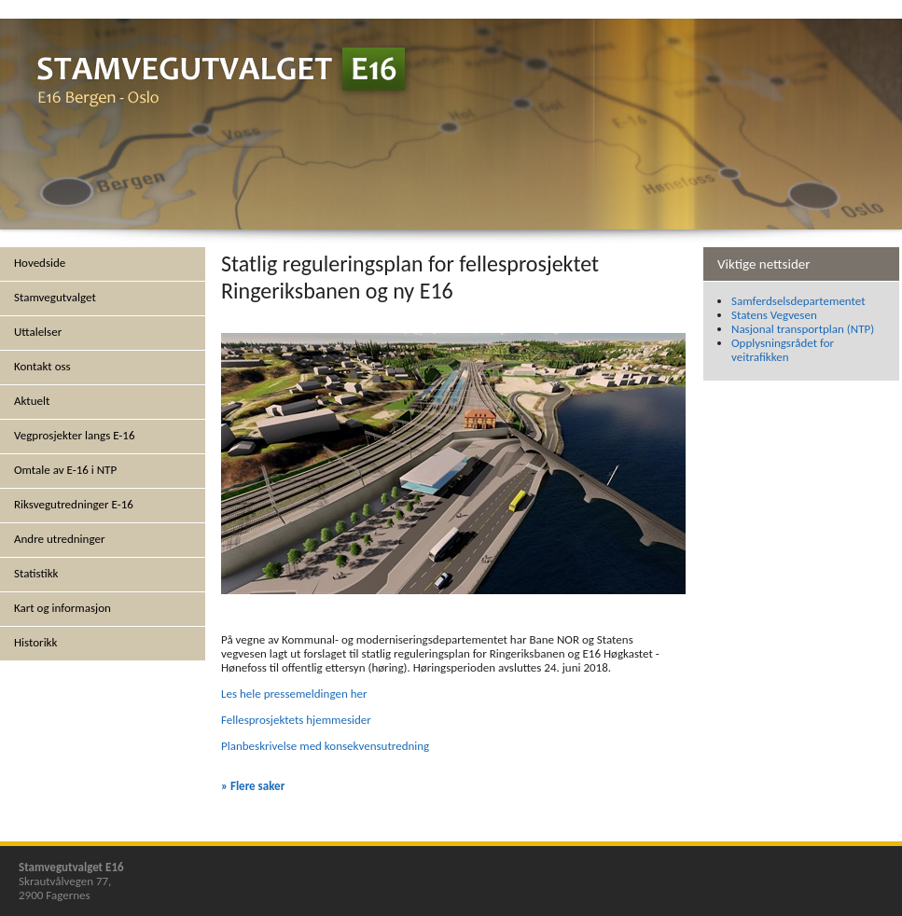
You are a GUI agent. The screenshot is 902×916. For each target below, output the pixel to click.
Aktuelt (31, 401)
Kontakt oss (42, 366)
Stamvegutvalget (55, 297)
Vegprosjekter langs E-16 (74, 435)
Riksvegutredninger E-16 (73, 504)
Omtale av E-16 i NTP (65, 470)
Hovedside (39, 263)
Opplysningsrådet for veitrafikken (782, 350)
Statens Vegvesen (774, 315)
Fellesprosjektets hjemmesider (296, 720)
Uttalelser (38, 332)
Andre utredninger (59, 539)
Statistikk (36, 573)
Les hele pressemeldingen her (294, 694)
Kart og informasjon (62, 608)
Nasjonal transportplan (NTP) (802, 329)
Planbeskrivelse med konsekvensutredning (325, 746)
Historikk (35, 642)
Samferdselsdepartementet (798, 301)
